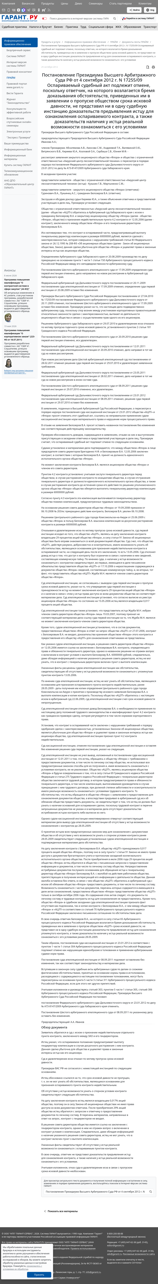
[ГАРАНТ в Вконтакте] (14, 10)
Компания (8, 3)
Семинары (96, 3)
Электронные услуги (18, 131)
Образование (132, 27)
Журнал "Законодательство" (18, 101)
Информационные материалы (15, 157)
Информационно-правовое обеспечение (17, 42)
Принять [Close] (39, 1274)
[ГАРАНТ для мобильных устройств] (8, 10)
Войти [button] (134, 10)
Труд (83, 27)
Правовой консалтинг (19, 71)
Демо (78, 3)
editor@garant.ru (115, 1245)
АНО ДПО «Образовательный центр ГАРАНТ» (19, 184)
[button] (138, 18)
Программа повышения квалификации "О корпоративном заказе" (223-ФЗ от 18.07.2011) (19, 335)
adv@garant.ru (114, 1254)
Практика (72, 27)
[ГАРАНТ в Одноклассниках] (39, 10)
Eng (150, 10)
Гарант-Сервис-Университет (65, 1277)
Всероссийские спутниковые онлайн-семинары (19, 122)
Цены (64, 3)
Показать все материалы (60, 1211)
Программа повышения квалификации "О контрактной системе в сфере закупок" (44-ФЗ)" (17, 284)
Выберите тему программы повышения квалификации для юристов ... (18, 371)
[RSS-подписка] (49, 10)
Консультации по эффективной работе (19, 110)
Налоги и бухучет (40, 27)
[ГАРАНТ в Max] (23, 10)
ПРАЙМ (11, 77)
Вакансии (28, 3)
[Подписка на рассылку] (3, 10)
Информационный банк (18, 149)
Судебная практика (14, 27)
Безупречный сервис (19, 50)
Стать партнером (120, 3)
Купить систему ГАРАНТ (17, 165)
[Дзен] (18, 10)
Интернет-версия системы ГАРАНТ (16, 64)
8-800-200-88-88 (115, 1233)
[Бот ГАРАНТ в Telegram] (34, 10)
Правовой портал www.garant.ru (17, 85)
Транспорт (150, 27)
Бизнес (58, 27)
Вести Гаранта (15, 93)
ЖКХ (118, 27)
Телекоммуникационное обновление (18, 172)
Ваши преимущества (16, 143)
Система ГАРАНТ (16, 56)
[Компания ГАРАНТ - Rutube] (44, 10)
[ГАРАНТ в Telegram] (28, 10)
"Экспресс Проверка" (19, 137)
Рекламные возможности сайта (139, 1254)
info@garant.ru (93, 1272)
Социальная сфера (101, 27)
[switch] (44, 18)
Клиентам (145, 3)
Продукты (47, 3)
